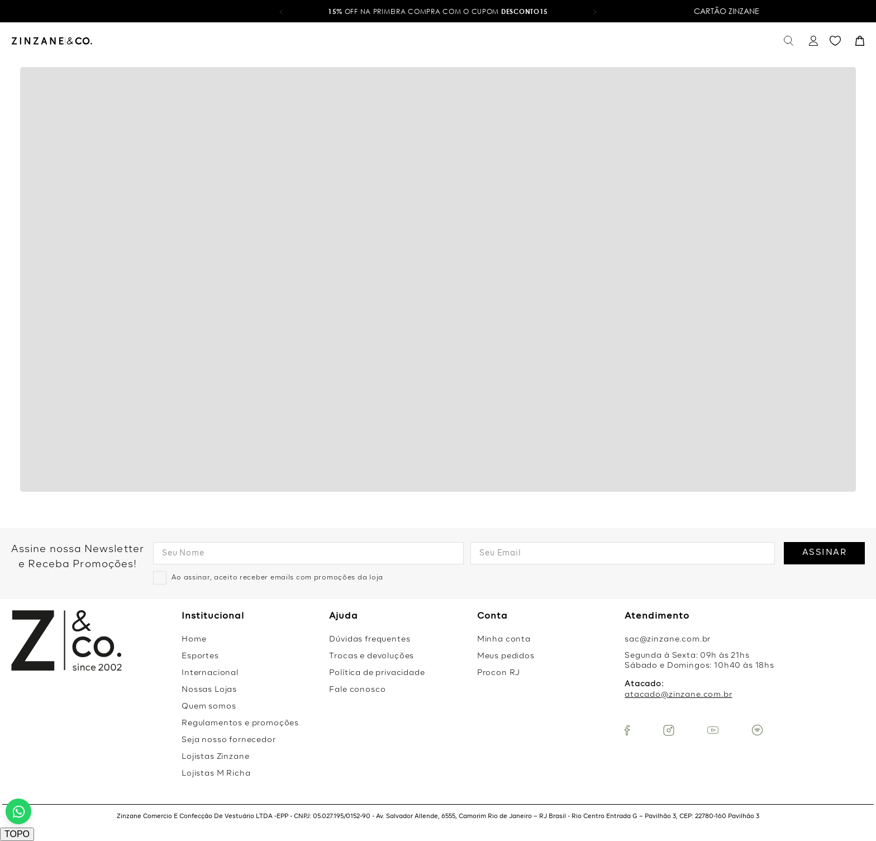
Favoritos (835, 41)
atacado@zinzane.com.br (678, 695)
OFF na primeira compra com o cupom (438, 11)
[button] (281, 11)
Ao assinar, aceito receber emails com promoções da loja (277, 577)
